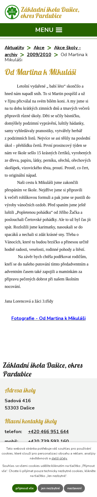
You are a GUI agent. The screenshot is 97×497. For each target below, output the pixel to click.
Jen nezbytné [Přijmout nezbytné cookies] (50, 488)
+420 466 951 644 (48, 432)
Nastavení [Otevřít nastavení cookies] (74, 488)
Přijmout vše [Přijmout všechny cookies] (25, 488)
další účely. (59, 458)
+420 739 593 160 (48, 441)
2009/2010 (39, 55)
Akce (39, 48)
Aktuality (14, 48)
